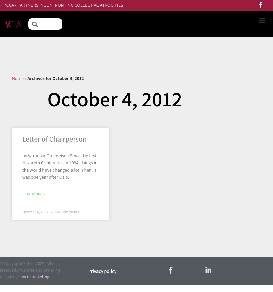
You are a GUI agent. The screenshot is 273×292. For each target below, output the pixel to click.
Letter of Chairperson (54, 139)
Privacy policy (102, 271)
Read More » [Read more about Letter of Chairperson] (33, 193)
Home (18, 78)
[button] (262, 20)
